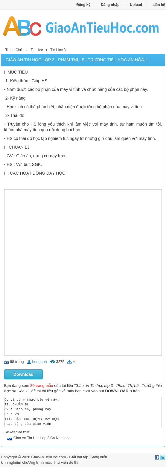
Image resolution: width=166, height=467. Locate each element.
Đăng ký (84, 5)
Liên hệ (159, 5)
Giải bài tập (78, 457)
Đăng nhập (110, 5)
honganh (39, 362)
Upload (136, 5)
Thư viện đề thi (65, 462)
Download (23, 374)
